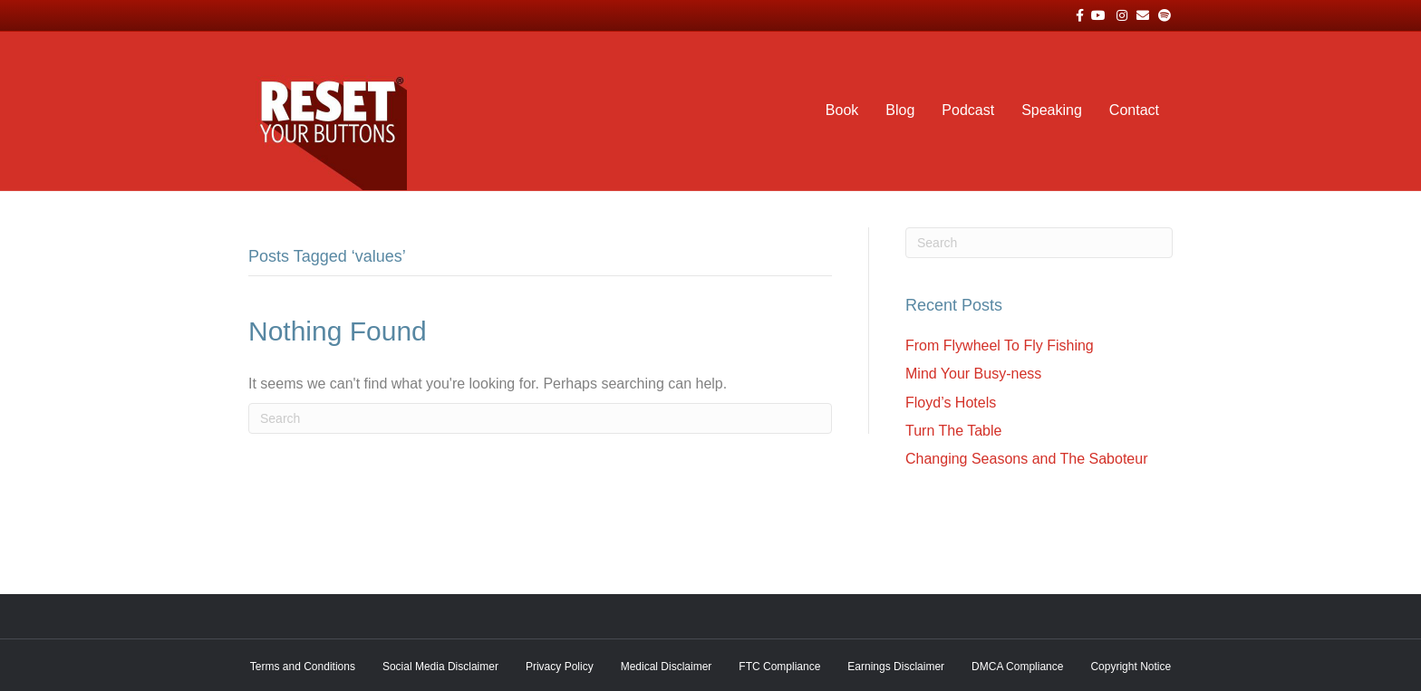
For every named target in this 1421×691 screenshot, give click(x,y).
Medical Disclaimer (666, 666)
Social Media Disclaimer (440, 666)
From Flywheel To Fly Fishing (999, 345)
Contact (1134, 110)
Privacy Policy (560, 666)
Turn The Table (953, 430)
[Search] (540, 418)
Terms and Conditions (302, 666)
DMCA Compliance (1017, 666)
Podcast (968, 110)
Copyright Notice (1130, 666)
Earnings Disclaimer (895, 666)
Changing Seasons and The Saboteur (1026, 458)
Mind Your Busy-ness (973, 373)
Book (842, 110)
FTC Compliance (779, 666)
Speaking (1051, 110)
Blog (899, 110)
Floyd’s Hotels (950, 402)
